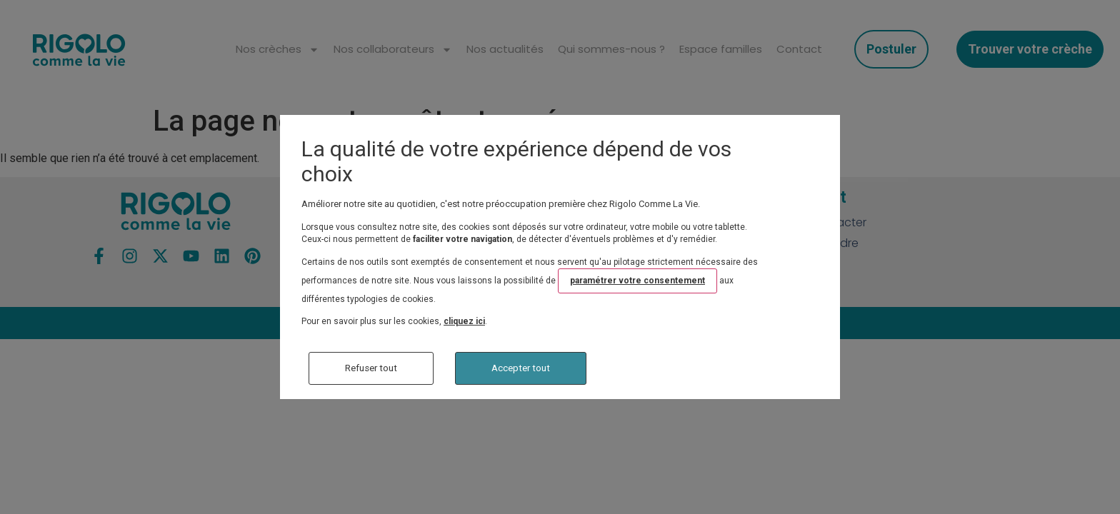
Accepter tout (520, 368)
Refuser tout (371, 368)
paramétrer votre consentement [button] (637, 281)
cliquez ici (464, 321)
